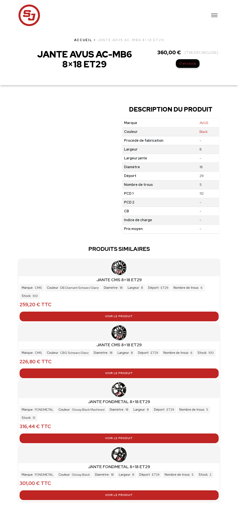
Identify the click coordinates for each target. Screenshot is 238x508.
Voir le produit (119, 316)
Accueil (83, 40)
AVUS (204, 123)
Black (204, 131)
